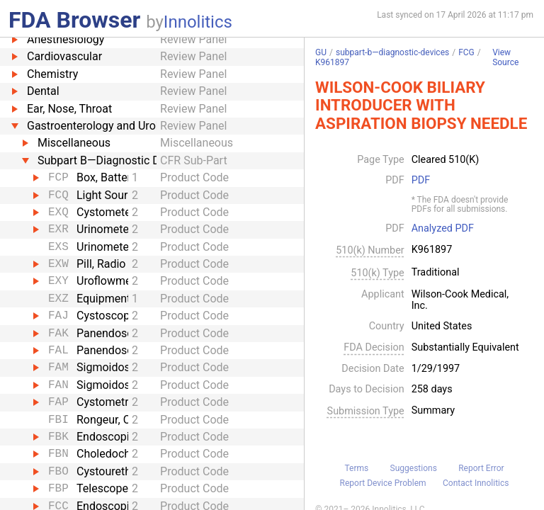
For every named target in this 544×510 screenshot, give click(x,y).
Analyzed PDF (443, 228)
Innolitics (198, 22)
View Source (505, 57)
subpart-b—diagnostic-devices (392, 52)
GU (321, 52)
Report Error (481, 468)
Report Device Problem (383, 483)
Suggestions (413, 468)
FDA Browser (74, 19)
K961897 (332, 62)
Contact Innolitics (476, 483)
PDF (421, 180)
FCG (466, 52)
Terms (356, 468)
